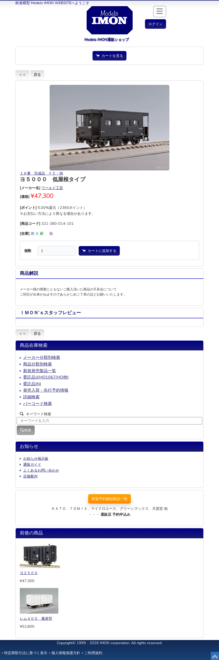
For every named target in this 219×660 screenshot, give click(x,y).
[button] (155, 24)
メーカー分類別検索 (41, 357)
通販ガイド (32, 464)
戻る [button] (37, 74)
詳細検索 (31, 397)
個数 (27, 250)
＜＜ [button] (22, 74)
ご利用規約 (93, 652)
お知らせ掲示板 (35, 458)
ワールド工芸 (52, 187)
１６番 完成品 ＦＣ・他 (41, 173)
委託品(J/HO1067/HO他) (46, 377)
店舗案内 (30, 476)
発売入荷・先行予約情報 (45, 390)
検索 (25, 430)
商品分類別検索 (37, 364)
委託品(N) (32, 384)
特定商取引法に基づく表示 (25, 652)
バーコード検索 (37, 404)
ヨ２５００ (29, 572)
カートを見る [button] (109, 55)
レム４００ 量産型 (36, 618)
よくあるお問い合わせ (41, 470)
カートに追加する (99, 250)
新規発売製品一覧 (39, 371)
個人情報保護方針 (65, 652)
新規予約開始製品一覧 (109, 498)
